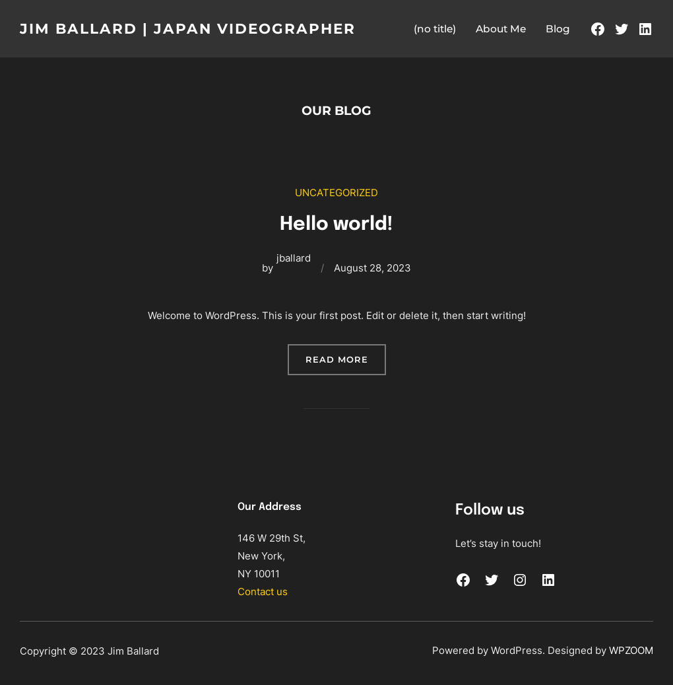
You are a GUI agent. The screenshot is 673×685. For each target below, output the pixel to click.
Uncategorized (336, 192)
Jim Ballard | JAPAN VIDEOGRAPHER (197, 28)
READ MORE (345, 363)
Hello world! (336, 223)
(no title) (435, 28)
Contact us (263, 591)
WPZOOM (631, 649)
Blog (558, 28)
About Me (501, 28)
